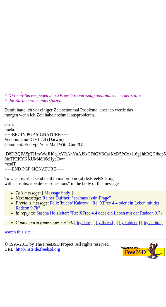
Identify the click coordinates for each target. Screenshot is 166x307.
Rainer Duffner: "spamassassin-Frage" (76, 198)
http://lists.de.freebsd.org (38, 249)
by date (83, 222)
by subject (128, 222)
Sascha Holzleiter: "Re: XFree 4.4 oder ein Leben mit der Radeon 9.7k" (101, 213)
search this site (17, 232)
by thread (104, 222)
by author (152, 222)
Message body (57, 193)
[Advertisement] (54, 43)
